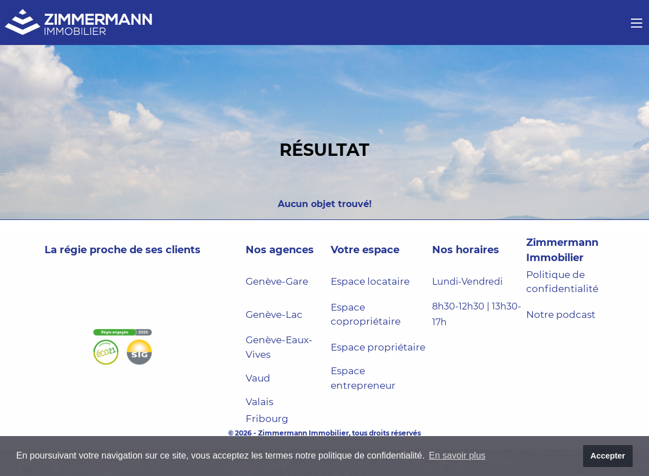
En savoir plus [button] (457, 455)
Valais (259, 401)
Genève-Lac (274, 314)
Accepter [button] (607, 455)
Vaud (258, 378)
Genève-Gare (277, 281)
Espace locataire (370, 281)
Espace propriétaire (378, 347)
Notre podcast (560, 314)
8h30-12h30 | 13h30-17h (476, 314)
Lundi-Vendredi (467, 281)
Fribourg (267, 418)
